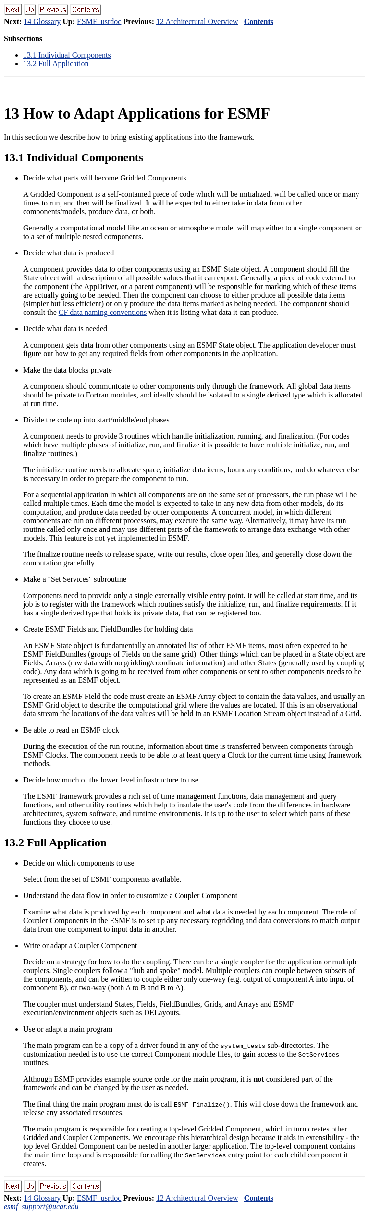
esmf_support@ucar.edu (41, 1207)
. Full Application (55, 64)
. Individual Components (67, 55)
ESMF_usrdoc (99, 21)
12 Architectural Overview (197, 21)
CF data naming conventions (103, 312)
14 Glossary (42, 21)
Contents (258, 21)
